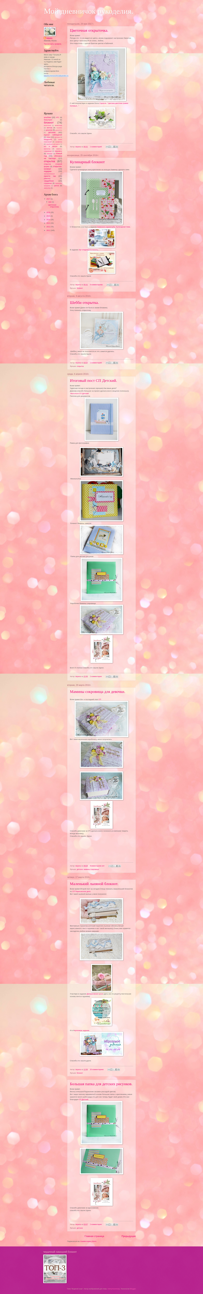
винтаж (49, 128)
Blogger (133, 1289)
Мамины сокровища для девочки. (97, 691)
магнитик (47, 149)
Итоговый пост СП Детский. (93, 380)
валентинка (47, 125)
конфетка (58, 142)
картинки (57, 137)
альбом (47, 117)
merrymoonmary (114, 1289)
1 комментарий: (96, 147)
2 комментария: (96, 676)
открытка (80, 366)
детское (80, 869)
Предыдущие (129, 1236)
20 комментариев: (97, 1069)
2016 (48, 212)
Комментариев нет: (97, 866)
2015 (48, 216)
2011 (48, 230)
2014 (48, 220)
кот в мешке (50, 146)
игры (48, 137)
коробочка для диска (53, 144)
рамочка (47, 178)
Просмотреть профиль (52, 44)
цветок (56, 186)
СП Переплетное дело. (81, 891)
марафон (58, 151)
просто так (50, 176)
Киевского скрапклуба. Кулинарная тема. (113, 227)
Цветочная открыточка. (89, 30)
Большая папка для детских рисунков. (101, 1084)
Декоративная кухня (95, 994)
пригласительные (49, 174)
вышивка (59, 128)
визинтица (58, 125)
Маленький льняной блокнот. (94, 884)
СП (100, 699)
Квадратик (48, 139)
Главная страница (94, 1236)
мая (50, 202)
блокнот (80, 288)
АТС (57, 117)
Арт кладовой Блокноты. (89, 250)
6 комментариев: (96, 285)
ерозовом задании (81, 1030)
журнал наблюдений (53, 135)
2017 (48, 199)
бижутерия (48, 120)
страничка (48, 183)
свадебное (49, 181)
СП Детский (83, 1099)
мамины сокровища (91, 869)
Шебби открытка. (84, 302)
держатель (58, 130)
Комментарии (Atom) (88, 1241)
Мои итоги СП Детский (79, 393)
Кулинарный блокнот (87, 162)
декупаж (49, 130)
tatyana (49, 38)
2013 (48, 223)
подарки (47, 171)
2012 (48, 227)
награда (49, 153)
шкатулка (47, 188)
